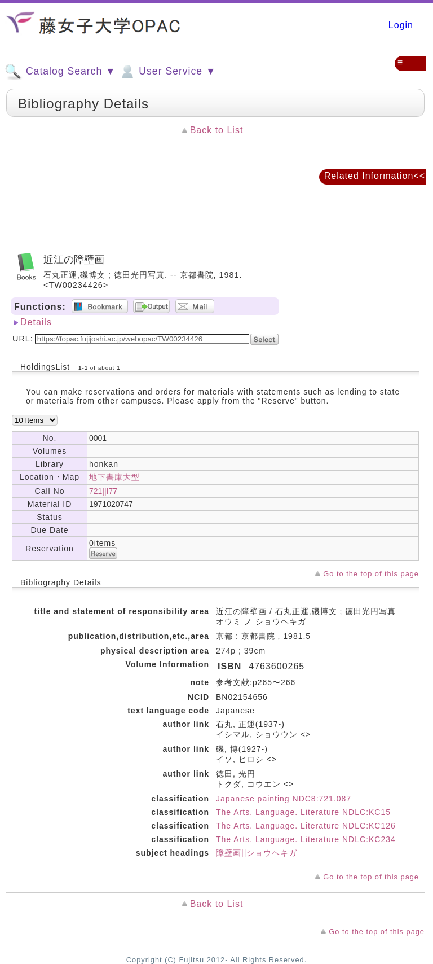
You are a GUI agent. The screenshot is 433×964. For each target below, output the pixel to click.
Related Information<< (374, 176)
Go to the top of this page (371, 573)
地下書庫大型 (114, 476)
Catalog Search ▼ (60, 71)
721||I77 (103, 491)
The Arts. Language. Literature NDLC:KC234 (306, 839)
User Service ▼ (167, 71)
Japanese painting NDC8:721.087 (283, 798)
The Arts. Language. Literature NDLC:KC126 (306, 825)
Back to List (217, 130)
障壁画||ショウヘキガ (256, 852)
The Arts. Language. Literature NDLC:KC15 (303, 812)
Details (36, 322)
